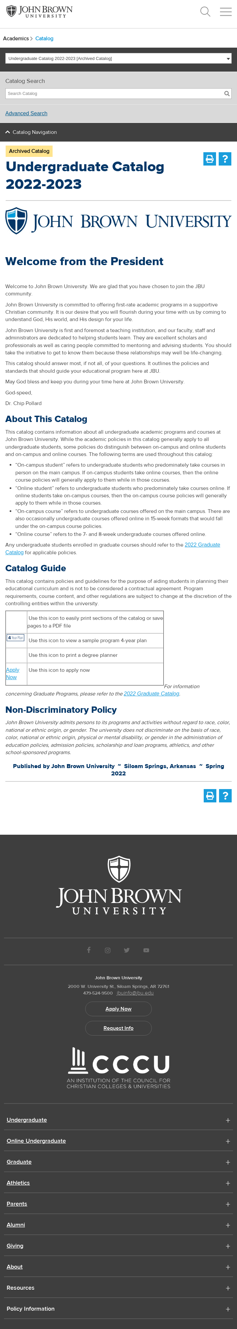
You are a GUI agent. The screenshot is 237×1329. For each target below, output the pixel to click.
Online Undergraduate (36, 1141)
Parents (17, 1204)
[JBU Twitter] (127, 951)
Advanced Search (26, 113)
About (15, 1267)
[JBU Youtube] (146, 951)
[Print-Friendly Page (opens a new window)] (209, 159)
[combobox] (118, 58)
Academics (18, 38)
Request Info (118, 1028)
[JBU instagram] (108, 951)
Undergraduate (27, 1120)
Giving (15, 1246)
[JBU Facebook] (89, 951)
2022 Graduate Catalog (151, 693)
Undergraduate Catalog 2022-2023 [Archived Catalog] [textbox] (60, 58)
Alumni (16, 1225)
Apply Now (118, 1009)
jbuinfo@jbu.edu (135, 993)
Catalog (44, 38)
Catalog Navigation (35, 132)
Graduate (19, 1162)
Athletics (18, 1183)
